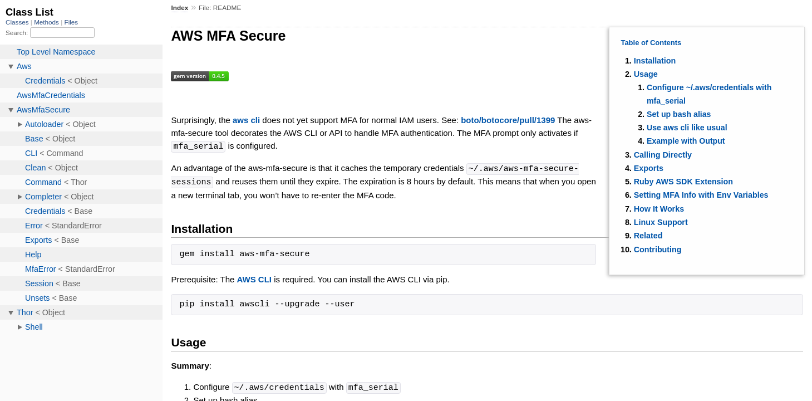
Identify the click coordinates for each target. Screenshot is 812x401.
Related (648, 235)
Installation (655, 60)
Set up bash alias (679, 114)
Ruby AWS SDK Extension (683, 181)
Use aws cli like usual (687, 127)
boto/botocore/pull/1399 (508, 120)
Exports (648, 168)
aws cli (246, 120)
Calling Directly (663, 154)
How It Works (659, 208)
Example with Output (686, 140)
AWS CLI (254, 277)
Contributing (658, 249)
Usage (646, 74)
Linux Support (661, 222)
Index (179, 8)
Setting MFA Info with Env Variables (701, 194)
